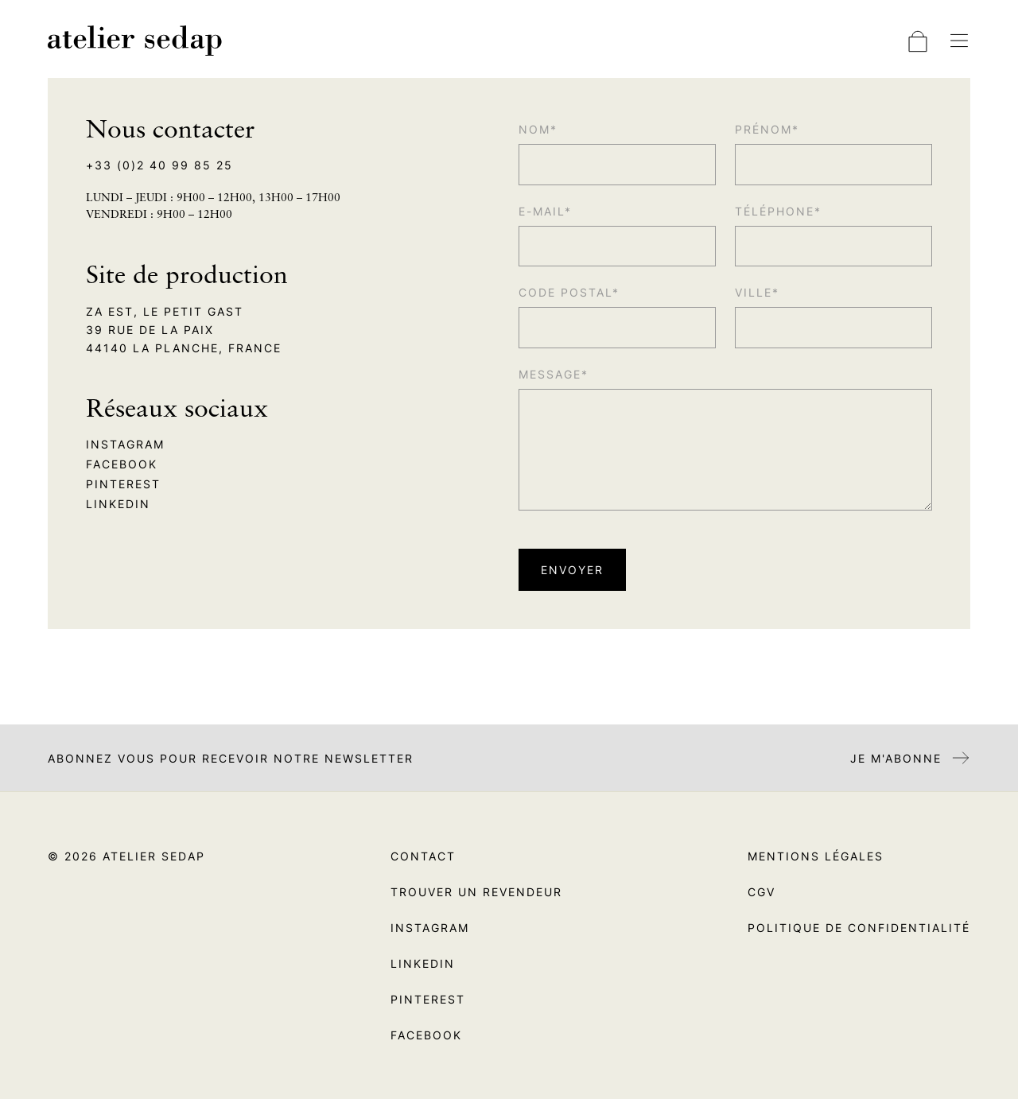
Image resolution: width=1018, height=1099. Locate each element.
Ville (753, 292)
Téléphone (774, 211)
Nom (534, 129)
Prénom (763, 129)
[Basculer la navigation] (959, 40)
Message (550, 374)
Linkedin (118, 504)
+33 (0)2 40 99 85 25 (159, 165)
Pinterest (123, 484)
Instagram (125, 444)
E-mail (542, 211)
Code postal (565, 292)
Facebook (121, 464)
